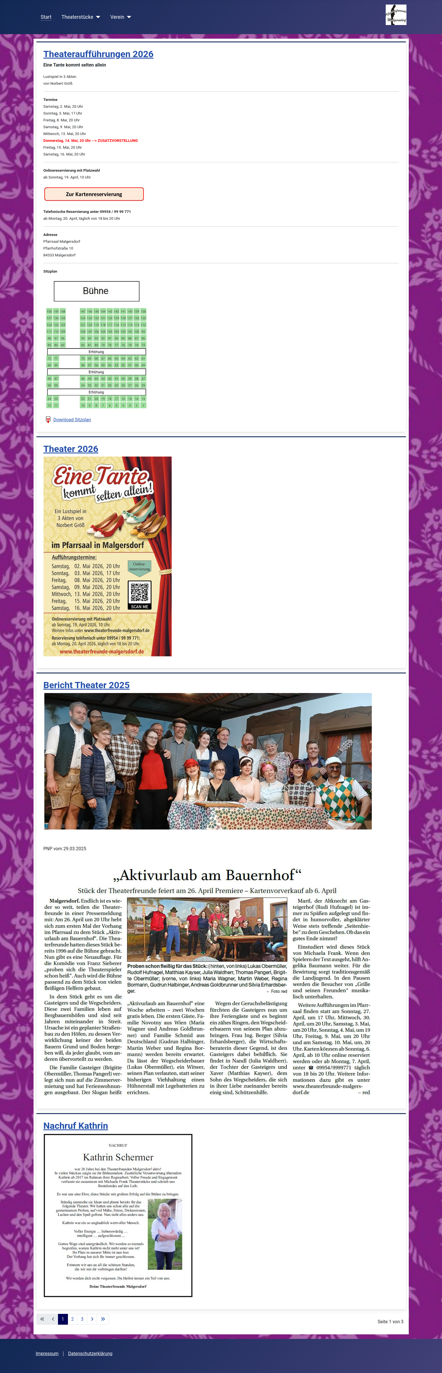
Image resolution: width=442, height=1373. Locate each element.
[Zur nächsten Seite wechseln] (92, 1319)
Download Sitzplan (72, 419)
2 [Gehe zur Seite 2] (72, 1319)
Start (46, 17)
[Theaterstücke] (96, 17)
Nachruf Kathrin (75, 1125)
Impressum (47, 1353)
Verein (117, 17)
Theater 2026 (70, 448)
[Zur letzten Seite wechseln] (103, 1319)
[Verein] (127, 17)
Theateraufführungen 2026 (98, 54)
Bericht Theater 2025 (86, 685)
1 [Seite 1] (63, 1319)
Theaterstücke (77, 17)
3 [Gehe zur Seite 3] (82, 1319)
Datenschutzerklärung (90, 1353)
